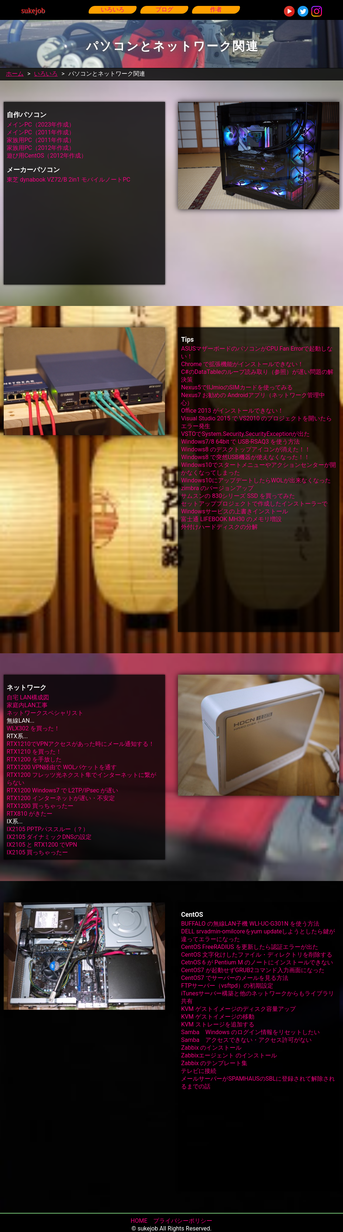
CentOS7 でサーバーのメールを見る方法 (234, 977)
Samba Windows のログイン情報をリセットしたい (250, 1032)
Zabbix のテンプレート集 (214, 1063)
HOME (139, 1220)
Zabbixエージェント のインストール (229, 1055)
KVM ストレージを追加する (217, 1024)
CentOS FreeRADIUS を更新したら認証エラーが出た (249, 946)
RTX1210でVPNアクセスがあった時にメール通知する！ (80, 743)
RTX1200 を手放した (34, 759)
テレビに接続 (198, 1070)
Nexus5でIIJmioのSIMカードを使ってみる (236, 387)
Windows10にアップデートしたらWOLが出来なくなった (255, 480)
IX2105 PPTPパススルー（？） (48, 829)
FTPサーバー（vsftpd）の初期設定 (227, 985)
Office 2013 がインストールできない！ (232, 410)
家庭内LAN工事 (27, 705)
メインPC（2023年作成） (41, 124)
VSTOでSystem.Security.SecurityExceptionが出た (245, 433)
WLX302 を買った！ (33, 728)
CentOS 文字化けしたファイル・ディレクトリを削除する (256, 954)
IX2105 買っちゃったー (37, 852)
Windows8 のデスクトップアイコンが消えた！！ (245, 449)
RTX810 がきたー (29, 813)
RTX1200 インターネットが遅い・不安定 (61, 798)
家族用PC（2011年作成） (41, 140)
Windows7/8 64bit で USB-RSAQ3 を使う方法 (240, 441)
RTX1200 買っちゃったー (40, 805)
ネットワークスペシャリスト (45, 712)
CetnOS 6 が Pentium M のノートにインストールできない (257, 962)
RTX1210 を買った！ (34, 751)
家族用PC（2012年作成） (41, 147)
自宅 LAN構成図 (28, 697)
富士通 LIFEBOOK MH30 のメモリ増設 (231, 519)
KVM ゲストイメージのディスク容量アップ (238, 1008)
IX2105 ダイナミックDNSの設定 (49, 836)
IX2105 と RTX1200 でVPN (42, 844)
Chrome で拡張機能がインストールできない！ (242, 364)
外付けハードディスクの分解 (219, 526)
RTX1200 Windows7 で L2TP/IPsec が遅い (62, 790)
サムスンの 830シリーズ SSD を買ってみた (238, 495)
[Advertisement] (84, 233)
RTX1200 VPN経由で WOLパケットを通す (62, 767)
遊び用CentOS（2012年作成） (47, 155)
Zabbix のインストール (211, 1047)
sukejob (33, 10)
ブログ (164, 9)
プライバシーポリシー (182, 1220)
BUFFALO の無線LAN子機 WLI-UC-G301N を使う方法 (250, 923)
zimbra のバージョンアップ (217, 488)
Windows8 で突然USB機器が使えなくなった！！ (245, 457)
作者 (216, 9)
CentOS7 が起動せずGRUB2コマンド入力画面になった (253, 970)
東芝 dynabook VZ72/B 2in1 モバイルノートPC (68, 179)
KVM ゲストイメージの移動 (217, 1016)
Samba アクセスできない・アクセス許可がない (246, 1039)
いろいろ (112, 9)
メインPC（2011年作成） (41, 132)
